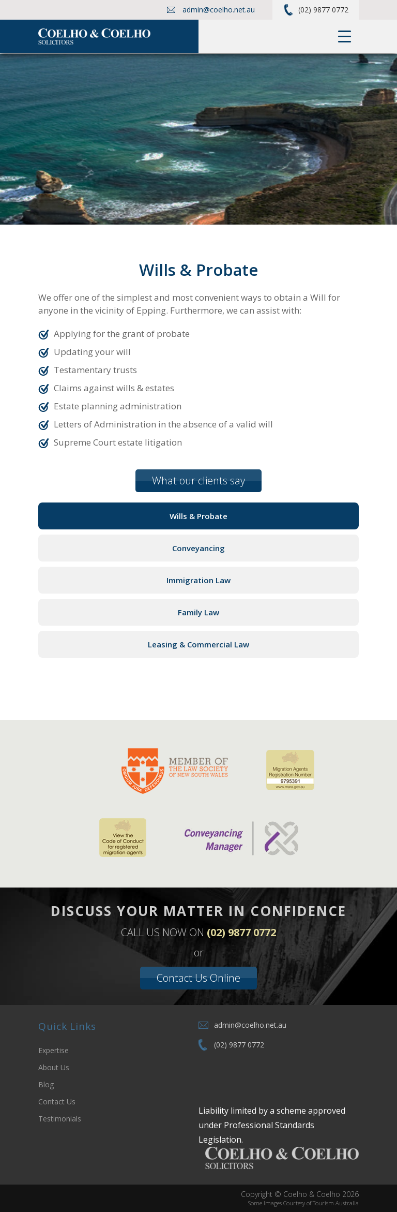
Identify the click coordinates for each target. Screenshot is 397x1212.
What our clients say (198, 480)
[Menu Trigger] (344, 36)
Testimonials (59, 1119)
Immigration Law (198, 580)
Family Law (198, 612)
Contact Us (56, 1101)
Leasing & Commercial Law (198, 644)
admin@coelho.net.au (218, 9)
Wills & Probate (198, 516)
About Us (53, 1067)
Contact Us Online (198, 978)
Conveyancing (198, 548)
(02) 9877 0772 (323, 9)
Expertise (53, 1050)
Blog (46, 1084)
